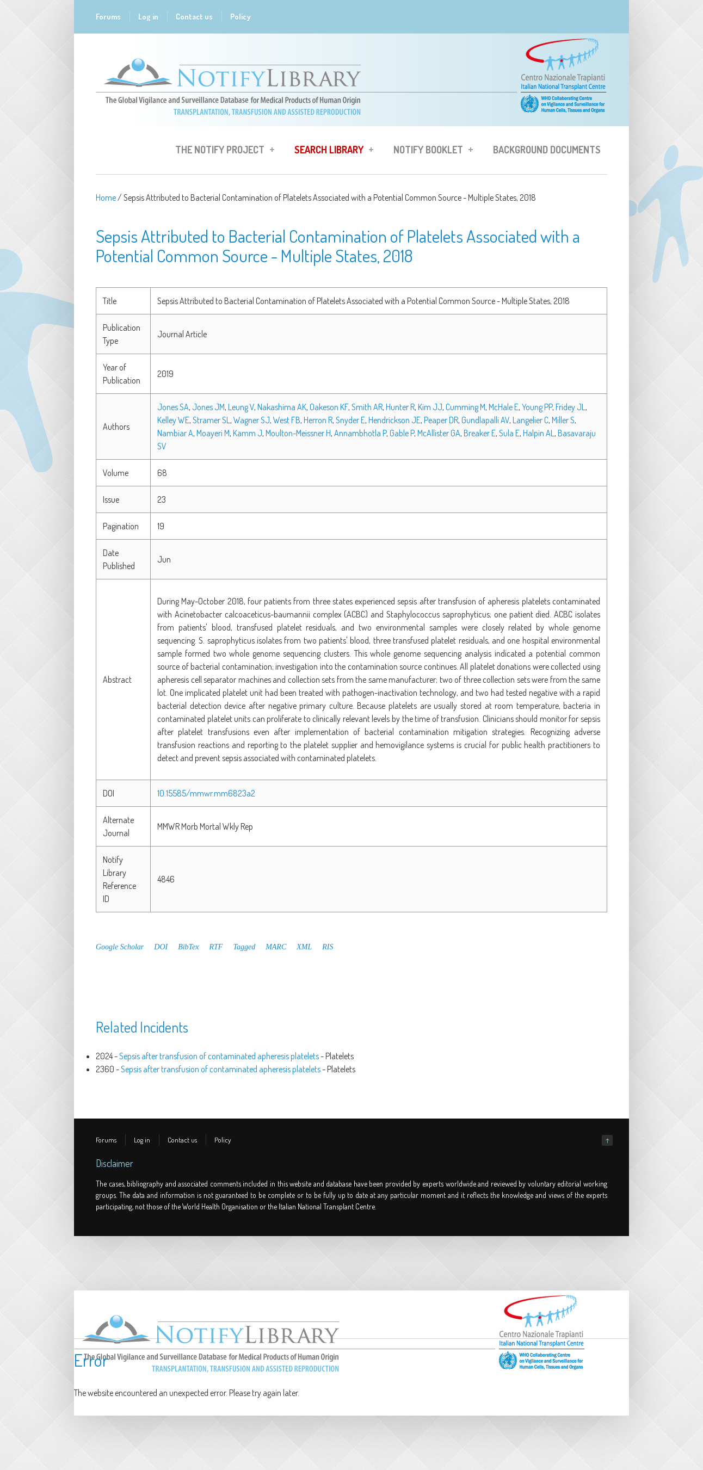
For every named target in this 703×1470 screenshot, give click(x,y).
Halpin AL (538, 433)
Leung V (241, 407)
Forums (108, 16)
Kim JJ (430, 407)
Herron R (318, 420)
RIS (327, 947)
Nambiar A (175, 433)
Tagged (244, 947)
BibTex (188, 947)
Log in (148, 16)
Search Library (330, 151)
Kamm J (247, 433)
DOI (161, 947)
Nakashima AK (281, 407)
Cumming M (465, 407)
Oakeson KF (329, 407)
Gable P (402, 433)
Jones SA (173, 407)
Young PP (537, 407)
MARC (276, 947)
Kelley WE (173, 420)
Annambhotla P (360, 433)
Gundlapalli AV (485, 420)
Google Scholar (120, 947)
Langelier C (530, 420)
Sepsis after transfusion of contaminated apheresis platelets (219, 1056)
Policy (240, 16)
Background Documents (547, 150)
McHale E (504, 407)
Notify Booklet (430, 151)
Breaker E (480, 433)
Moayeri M (213, 433)
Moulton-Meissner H (298, 433)
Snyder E (350, 420)
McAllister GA (438, 433)
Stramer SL (211, 420)
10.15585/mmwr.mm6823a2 (206, 793)
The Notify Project (221, 151)
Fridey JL (570, 407)
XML (304, 947)
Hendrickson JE (394, 420)
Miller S (563, 420)
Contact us (194, 16)
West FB (286, 420)
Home (106, 197)
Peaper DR (441, 420)
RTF (216, 947)
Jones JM (208, 407)
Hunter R (400, 407)
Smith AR (367, 407)
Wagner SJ (251, 420)
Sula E (509, 433)
